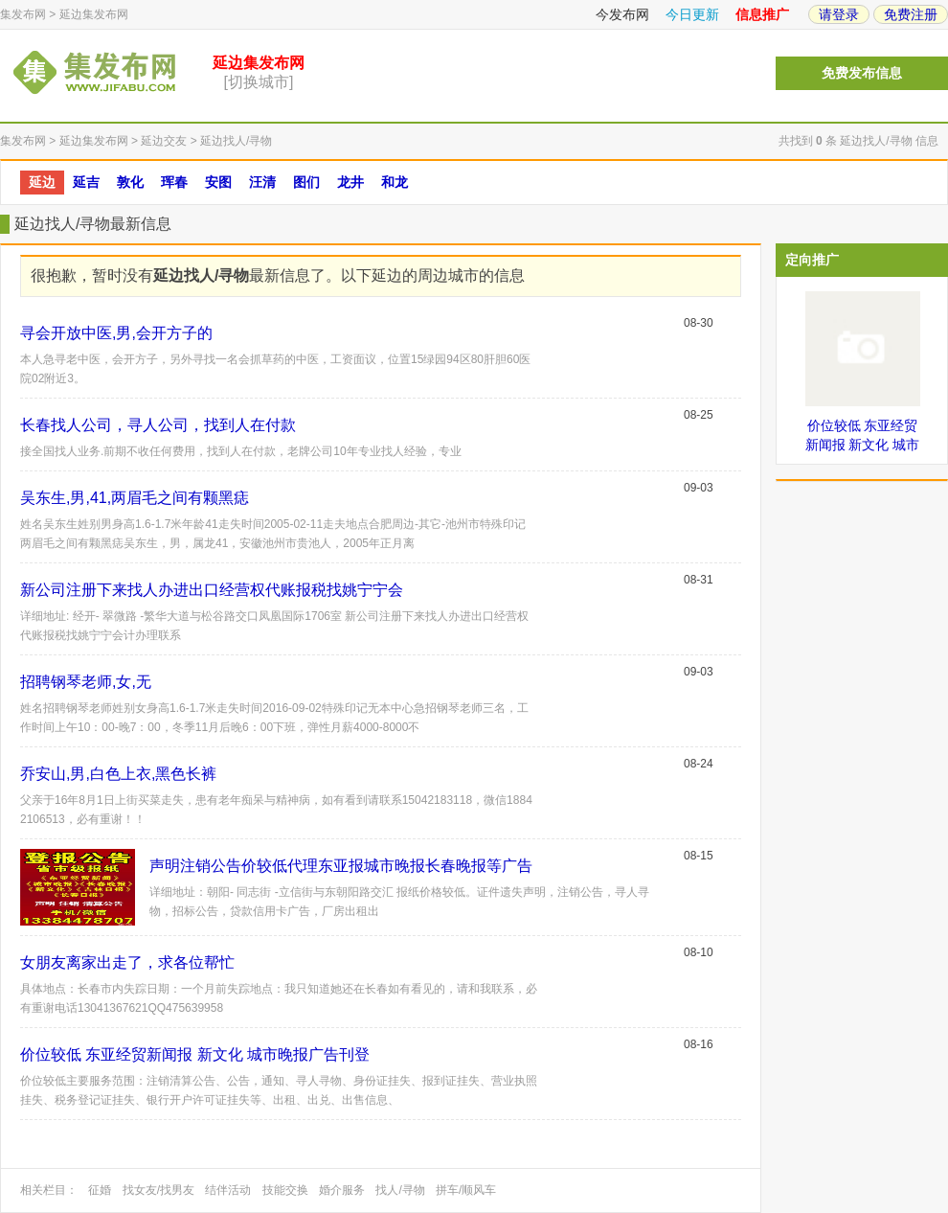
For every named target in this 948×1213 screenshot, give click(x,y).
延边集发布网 (93, 14)
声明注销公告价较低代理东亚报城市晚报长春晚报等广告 (340, 866)
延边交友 (164, 141)
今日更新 (692, 14)
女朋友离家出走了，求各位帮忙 (127, 962)
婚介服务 (342, 1190)
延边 (42, 182)
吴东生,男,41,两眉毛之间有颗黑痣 (134, 498)
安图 (218, 182)
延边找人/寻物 (236, 141)
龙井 (350, 182)
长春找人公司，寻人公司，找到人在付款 (158, 425)
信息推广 (762, 14)
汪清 (262, 182)
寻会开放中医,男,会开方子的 (116, 333)
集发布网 (23, 14)
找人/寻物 (399, 1190)
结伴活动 (228, 1190)
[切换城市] (259, 82)
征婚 (99, 1190)
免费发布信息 (862, 73)
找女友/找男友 (158, 1190)
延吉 (86, 182)
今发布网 (622, 14)
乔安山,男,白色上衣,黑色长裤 (118, 774)
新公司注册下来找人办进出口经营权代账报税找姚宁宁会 (211, 590)
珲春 (174, 182)
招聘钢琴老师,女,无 (85, 682)
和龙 (394, 182)
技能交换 (285, 1190)
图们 (306, 182)
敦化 (130, 182)
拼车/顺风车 (466, 1190)
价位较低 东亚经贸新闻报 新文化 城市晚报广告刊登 (195, 1054)
